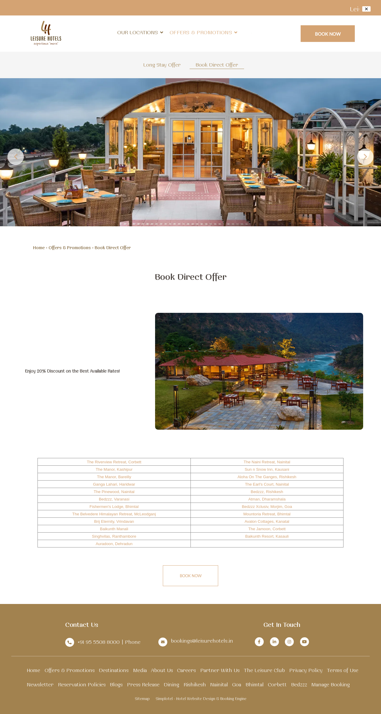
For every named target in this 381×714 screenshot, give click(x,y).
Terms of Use (342, 670)
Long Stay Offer (162, 65)
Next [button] (365, 156)
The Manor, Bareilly (114, 477)
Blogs (116, 684)
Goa (236, 684)
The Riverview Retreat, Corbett (114, 462)
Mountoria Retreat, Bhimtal (267, 514)
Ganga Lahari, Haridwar (114, 484)
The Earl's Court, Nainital (267, 484)
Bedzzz (299, 684)
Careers (186, 670)
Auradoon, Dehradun (114, 544)
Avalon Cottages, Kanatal (267, 521)
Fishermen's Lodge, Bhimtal (114, 506)
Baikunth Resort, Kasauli (267, 536)
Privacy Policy (306, 670)
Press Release (143, 684)
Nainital (219, 684)
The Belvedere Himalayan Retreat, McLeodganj (114, 514)
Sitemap (142, 698)
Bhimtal (255, 684)
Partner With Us (220, 670)
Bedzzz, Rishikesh (267, 491)
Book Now (328, 34)
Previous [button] (15, 156)
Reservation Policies (82, 684)
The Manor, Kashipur (114, 469)
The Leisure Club (264, 670)
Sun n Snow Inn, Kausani (267, 469)
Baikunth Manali (114, 529)
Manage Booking (330, 684)
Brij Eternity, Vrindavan (114, 521)
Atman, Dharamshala (266, 499)
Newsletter (40, 684)
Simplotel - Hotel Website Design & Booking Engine (201, 698)
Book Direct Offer (217, 65)
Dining (171, 684)
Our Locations (140, 32)
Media (140, 670)
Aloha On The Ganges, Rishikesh (267, 477)
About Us (162, 670)
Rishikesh (195, 684)
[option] (190, 152)
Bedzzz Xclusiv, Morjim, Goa (267, 506)
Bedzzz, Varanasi (114, 499)
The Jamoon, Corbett (266, 529)
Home (39, 247)
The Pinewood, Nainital (114, 491)
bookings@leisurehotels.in (202, 641)
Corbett (277, 684)
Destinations (114, 670)
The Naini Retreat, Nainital (267, 462)
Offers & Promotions (201, 32)
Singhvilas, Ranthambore (114, 536)
